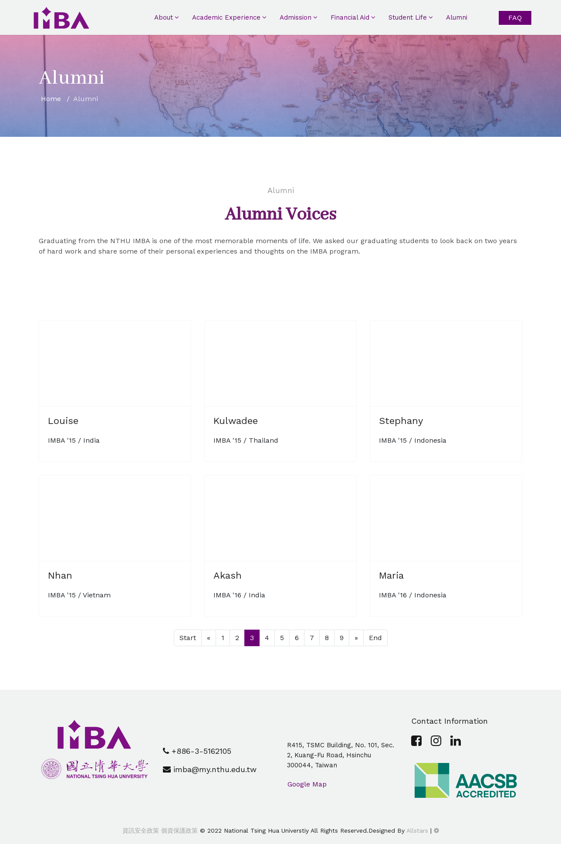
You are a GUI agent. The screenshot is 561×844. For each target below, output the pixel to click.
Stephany (401, 420)
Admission (295, 17)
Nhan (60, 575)
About (163, 17)
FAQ (515, 18)
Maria (391, 575)
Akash (227, 575)
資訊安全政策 (140, 830)
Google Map (307, 784)
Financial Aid (350, 17)
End (375, 638)
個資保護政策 (178, 830)
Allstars (417, 830)
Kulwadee (235, 420)
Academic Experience (226, 17)
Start (187, 638)
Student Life (408, 17)
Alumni (456, 17)
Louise (63, 420)
